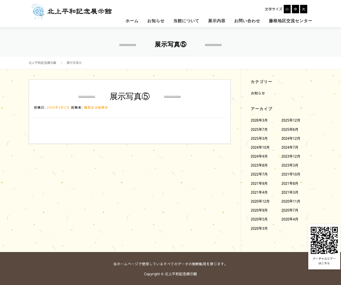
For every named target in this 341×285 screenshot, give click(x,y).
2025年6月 (290, 128)
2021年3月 (290, 191)
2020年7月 (290, 209)
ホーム (132, 19)
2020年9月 (259, 209)
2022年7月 (259, 173)
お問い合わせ (247, 19)
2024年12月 (290, 137)
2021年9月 (259, 182)
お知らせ (156, 19)
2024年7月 (290, 146)
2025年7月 (259, 128)
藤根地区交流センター (290, 19)
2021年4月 (259, 191)
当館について (186, 19)
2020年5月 (259, 218)
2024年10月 (260, 146)
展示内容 (216, 19)
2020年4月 (290, 218)
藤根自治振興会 (96, 107)
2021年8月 (290, 182)
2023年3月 (290, 164)
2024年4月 (259, 155)
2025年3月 (259, 137)
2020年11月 (290, 200)
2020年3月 (259, 227)
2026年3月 (259, 119)
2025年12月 (290, 119)
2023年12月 (290, 155)
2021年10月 (290, 173)
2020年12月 (260, 200)
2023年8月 (259, 164)
